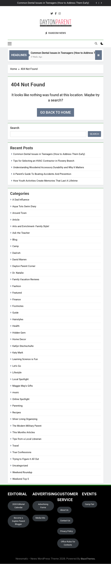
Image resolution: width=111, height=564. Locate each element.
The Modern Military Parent (26, 426)
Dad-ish (16, 253)
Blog (14, 239)
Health (15, 326)
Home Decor (19, 339)
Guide (15, 313)
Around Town (19, 213)
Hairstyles (17, 319)
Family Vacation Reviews (25, 279)
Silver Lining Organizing (24, 419)
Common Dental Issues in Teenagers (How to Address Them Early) (53, 3)
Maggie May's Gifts (22, 386)
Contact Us (65, 521)
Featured (17, 293)
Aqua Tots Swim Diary (24, 206)
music (15, 392)
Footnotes (17, 306)
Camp (15, 246)
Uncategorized (20, 465)
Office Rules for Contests (68, 543)
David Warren (19, 259)
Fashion (16, 286)
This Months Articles (23, 432)
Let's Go (16, 366)
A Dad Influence (20, 200)
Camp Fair (89, 504)
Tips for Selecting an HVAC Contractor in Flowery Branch (43, 161)
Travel (15, 445)
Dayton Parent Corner (23, 266)
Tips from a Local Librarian (26, 439)
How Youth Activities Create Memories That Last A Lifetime (45, 180)
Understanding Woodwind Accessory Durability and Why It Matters (48, 167)
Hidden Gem (19, 332)
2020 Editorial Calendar (18, 506)
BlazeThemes (88, 559)
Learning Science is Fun (25, 359)
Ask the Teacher (21, 233)
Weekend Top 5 (20, 479)
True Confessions (21, 452)
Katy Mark (17, 352)
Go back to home (55, 113)
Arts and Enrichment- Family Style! (30, 226)
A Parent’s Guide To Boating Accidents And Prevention (42, 174)
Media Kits (40, 518)
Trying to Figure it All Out (25, 459)
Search (14, 128)
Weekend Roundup (22, 472)
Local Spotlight (20, 379)
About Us (64, 510)
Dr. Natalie (18, 273)
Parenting (17, 406)
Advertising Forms (43, 506)
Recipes (16, 412)
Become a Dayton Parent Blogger (18, 521)
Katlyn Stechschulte (23, 346)
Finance (16, 299)
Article (15, 219)
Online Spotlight (20, 399)
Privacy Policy (66, 531)
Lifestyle (17, 372)
